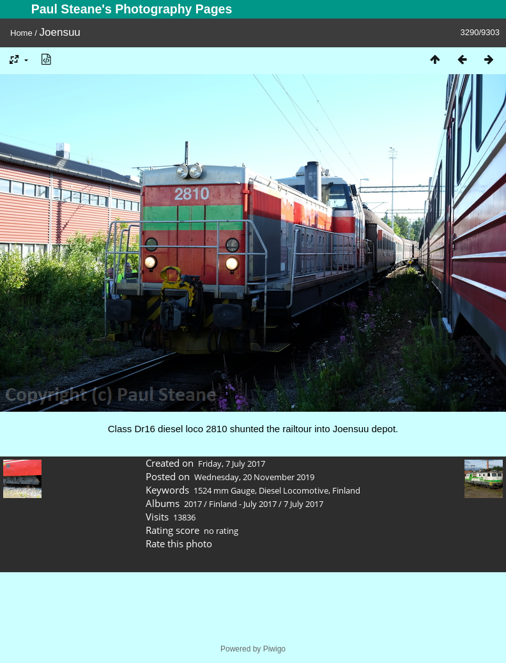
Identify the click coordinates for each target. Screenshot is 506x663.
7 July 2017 (303, 504)
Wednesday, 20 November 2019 (254, 477)
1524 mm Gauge (224, 490)
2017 (193, 504)
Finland (346, 490)
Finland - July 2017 (243, 504)
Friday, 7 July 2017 (231, 463)
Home (21, 33)
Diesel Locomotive (293, 490)
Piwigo (274, 648)
